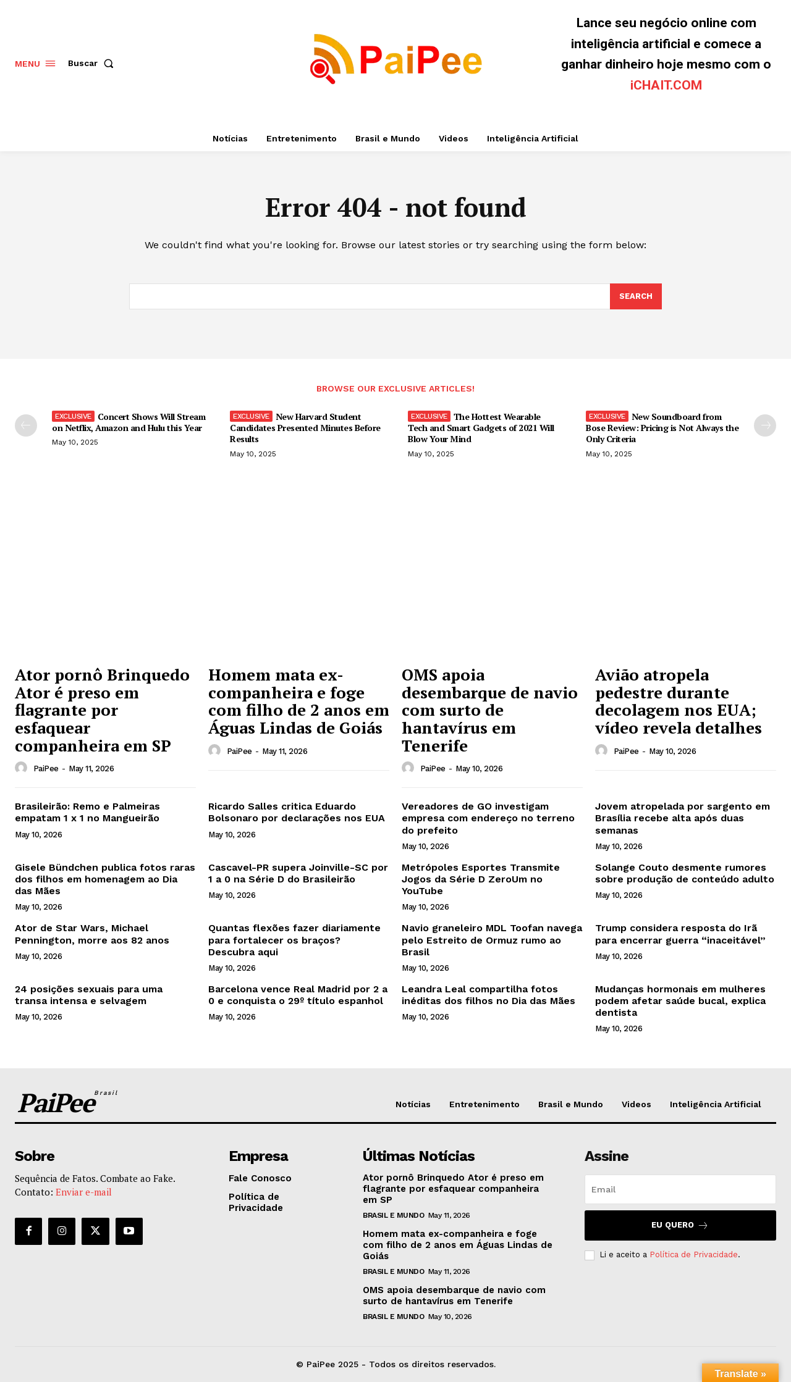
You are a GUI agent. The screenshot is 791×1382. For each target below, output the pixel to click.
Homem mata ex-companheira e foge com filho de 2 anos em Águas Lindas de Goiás (298, 701)
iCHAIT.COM (666, 85)
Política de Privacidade (693, 1255)
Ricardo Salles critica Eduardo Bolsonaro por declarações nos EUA (296, 812)
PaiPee (46, 769)
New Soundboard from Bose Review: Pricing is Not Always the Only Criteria (662, 428)
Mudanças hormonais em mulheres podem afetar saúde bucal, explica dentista (680, 1000)
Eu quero (680, 1226)
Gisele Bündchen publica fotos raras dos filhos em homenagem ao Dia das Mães (105, 879)
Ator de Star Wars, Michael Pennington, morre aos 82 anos (92, 934)
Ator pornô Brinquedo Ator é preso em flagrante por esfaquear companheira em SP (102, 710)
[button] (93, 63)
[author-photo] (23, 769)
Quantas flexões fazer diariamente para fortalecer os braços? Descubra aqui (294, 940)
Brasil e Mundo (393, 1216)
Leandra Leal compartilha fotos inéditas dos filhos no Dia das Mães (488, 995)
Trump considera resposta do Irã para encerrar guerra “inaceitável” (680, 934)
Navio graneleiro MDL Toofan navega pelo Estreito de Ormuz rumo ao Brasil (492, 940)
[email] (680, 1190)
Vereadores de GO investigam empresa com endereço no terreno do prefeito (488, 818)
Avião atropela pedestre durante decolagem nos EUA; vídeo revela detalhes (678, 701)
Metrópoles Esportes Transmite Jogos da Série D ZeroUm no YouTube (481, 879)
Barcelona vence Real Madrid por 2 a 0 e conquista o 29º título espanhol (297, 995)
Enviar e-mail (84, 1192)
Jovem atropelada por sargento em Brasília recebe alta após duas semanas (682, 818)
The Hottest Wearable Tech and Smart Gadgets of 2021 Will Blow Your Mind (481, 428)
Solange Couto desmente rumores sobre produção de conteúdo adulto (684, 873)
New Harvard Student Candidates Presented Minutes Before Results (305, 428)
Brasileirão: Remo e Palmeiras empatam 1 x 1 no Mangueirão (87, 812)
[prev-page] (26, 425)
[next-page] (765, 425)
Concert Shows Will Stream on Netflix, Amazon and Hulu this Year (128, 422)
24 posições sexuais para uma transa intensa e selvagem (89, 995)
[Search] (636, 296)
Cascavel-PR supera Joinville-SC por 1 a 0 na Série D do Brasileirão (298, 873)
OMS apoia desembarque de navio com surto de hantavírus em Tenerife (490, 710)
